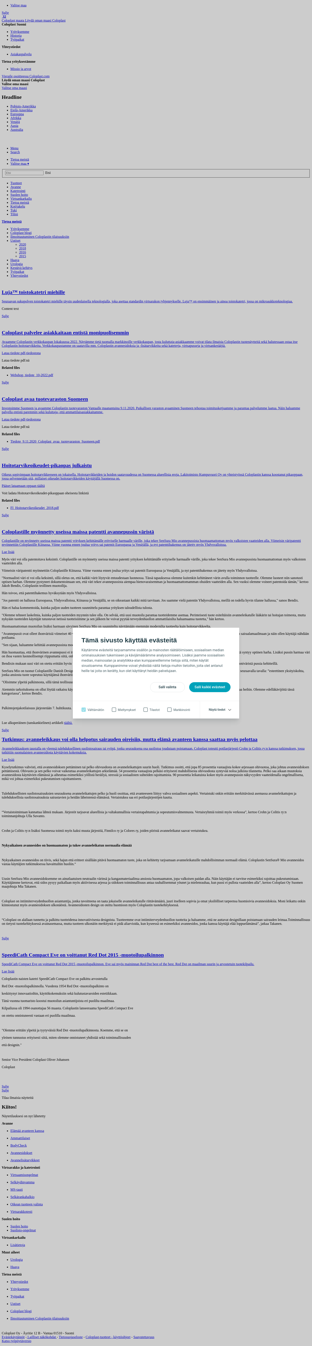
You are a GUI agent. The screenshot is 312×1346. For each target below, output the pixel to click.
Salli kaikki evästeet (210, 687)
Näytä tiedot (217, 709)
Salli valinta (167, 687)
